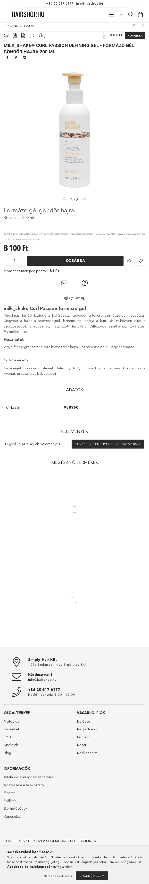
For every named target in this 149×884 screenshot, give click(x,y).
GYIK (8, 739)
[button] (129, 263)
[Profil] (121, 14)
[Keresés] (131, 14)
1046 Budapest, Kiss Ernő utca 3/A (57, 667)
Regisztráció (87, 731)
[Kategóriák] (111, 14)
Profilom (84, 739)
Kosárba (135, 38)
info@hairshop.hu (89, 3)
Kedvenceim (87, 755)
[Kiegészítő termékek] (42, 38)
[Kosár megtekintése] (140, 14)
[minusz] (7, 263)
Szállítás (10, 803)
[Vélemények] (32, 38)
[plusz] (22, 263)
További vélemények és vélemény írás (107, 446)
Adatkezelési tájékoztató (24, 787)
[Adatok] (23, 38)
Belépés (84, 723)
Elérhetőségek (15, 810)
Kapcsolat (12, 818)
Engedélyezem (92, 875)
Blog (7, 755)
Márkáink (11, 747)
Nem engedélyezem (58, 875)
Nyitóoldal (12, 723)
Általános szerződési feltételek (29, 779)
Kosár (81, 747)
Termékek (12, 731)
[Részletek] (15, 38)
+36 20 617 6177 (60, 3)
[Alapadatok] (6, 38)
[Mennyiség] (14, 263)
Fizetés (10, 795)
